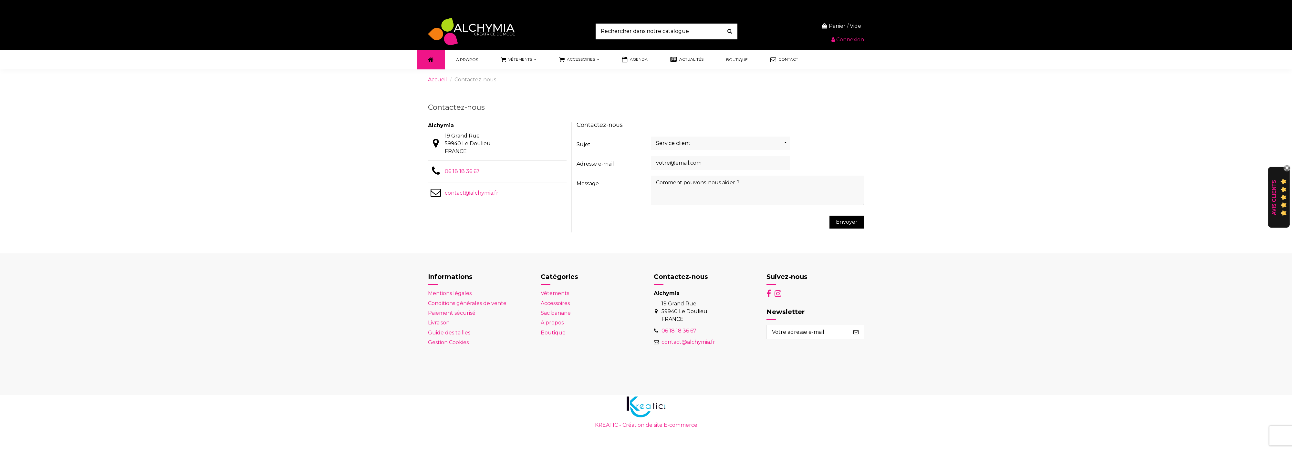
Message (588, 183)
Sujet (583, 144)
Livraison (439, 323)
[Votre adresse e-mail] (807, 332)
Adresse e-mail (595, 164)
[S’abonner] (856, 332)
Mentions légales (450, 293)
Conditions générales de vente (467, 303)
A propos (552, 323)
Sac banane (556, 313)
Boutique (553, 333)
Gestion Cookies (448, 342)
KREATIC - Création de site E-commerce (646, 425)
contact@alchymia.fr (471, 193)
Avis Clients (1274, 197)
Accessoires (555, 303)
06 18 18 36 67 (462, 171)
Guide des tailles (449, 333)
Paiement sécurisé (451, 313)
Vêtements (555, 293)
